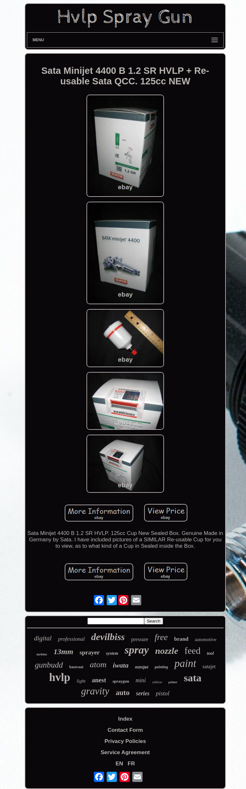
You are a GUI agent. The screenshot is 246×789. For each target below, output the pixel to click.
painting (161, 667)
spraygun (120, 681)
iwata (120, 665)
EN (119, 764)
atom (98, 664)
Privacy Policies (125, 741)
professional (71, 639)
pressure (139, 639)
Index (125, 719)
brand (181, 639)
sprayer (90, 652)
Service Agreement (125, 752)
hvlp (59, 677)
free (161, 637)
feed (192, 651)
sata (192, 678)
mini (140, 680)
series (143, 693)
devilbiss (108, 636)
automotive (206, 639)
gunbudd (49, 665)
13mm (63, 651)
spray (137, 650)
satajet (209, 666)
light (81, 681)
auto (122, 693)
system (112, 653)
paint (185, 663)
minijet (141, 667)
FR (131, 764)
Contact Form (125, 730)
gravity (95, 691)
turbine (42, 654)
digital (43, 638)
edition (157, 682)
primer (172, 682)
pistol (162, 693)
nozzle (166, 651)
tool (210, 653)
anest (99, 680)
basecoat (76, 667)
